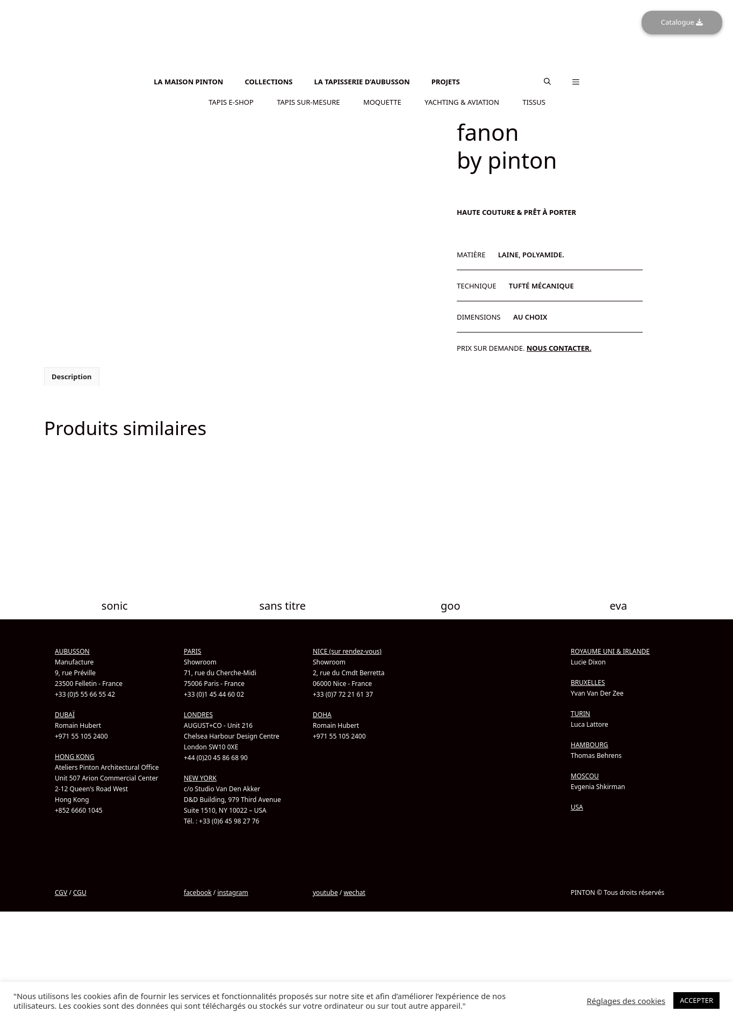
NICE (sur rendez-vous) (347, 650)
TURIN (580, 713)
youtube (325, 892)
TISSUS (533, 101)
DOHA (322, 714)
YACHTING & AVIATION (462, 101)
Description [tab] (72, 376)
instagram (232, 892)
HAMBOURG (589, 744)
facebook (198, 892)
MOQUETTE (382, 101)
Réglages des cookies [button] (626, 1001)
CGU (80, 892)
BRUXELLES (588, 681)
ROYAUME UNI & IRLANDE (610, 650)
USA (577, 806)
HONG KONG (75, 756)
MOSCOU (585, 775)
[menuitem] (366, 67)
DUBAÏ (65, 714)
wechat (354, 892)
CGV (61, 892)
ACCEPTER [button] (696, 1000)
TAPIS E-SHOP (231, 101)
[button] (547, 81)
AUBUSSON (72, 650)
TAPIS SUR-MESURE (308, 101)
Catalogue (682, 22)
